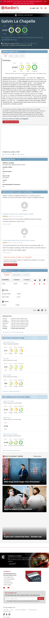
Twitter (13, 332)
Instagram (20, 332)
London (11, 12)
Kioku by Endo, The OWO (10, 434)
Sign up (40, 598)
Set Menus (7, 275)
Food (11, 25)
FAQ (11, 610)
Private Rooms (7, 171)
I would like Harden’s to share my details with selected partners (22, 601)
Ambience (24, 25)
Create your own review (11, 122)
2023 (22, 56)
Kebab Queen (7, 417)
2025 (11, 56)
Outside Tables (7, 167)
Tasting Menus (17, 275)
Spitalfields (16, 12)
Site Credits (6, 617)
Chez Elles (6, 358)
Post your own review (10, 264)
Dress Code (6, 176)
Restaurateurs (7, 611)
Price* (4, 25)
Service (18, 25)
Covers (5, 180)
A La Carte (26, 275)
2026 (5, 56)
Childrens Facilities (8, 163)
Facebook (6, 332)
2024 (16, 56)
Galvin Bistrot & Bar (8, 342)
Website (21, 154)
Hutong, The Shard (8, 401)
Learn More (12, 564)
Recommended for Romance (11, 184)
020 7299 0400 (7, 154)
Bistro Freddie (7, 375)
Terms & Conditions (20, 610)
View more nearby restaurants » (11, 391)
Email (14, 154)
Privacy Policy (32, 610)
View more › (38, 456)
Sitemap (5, 610)
